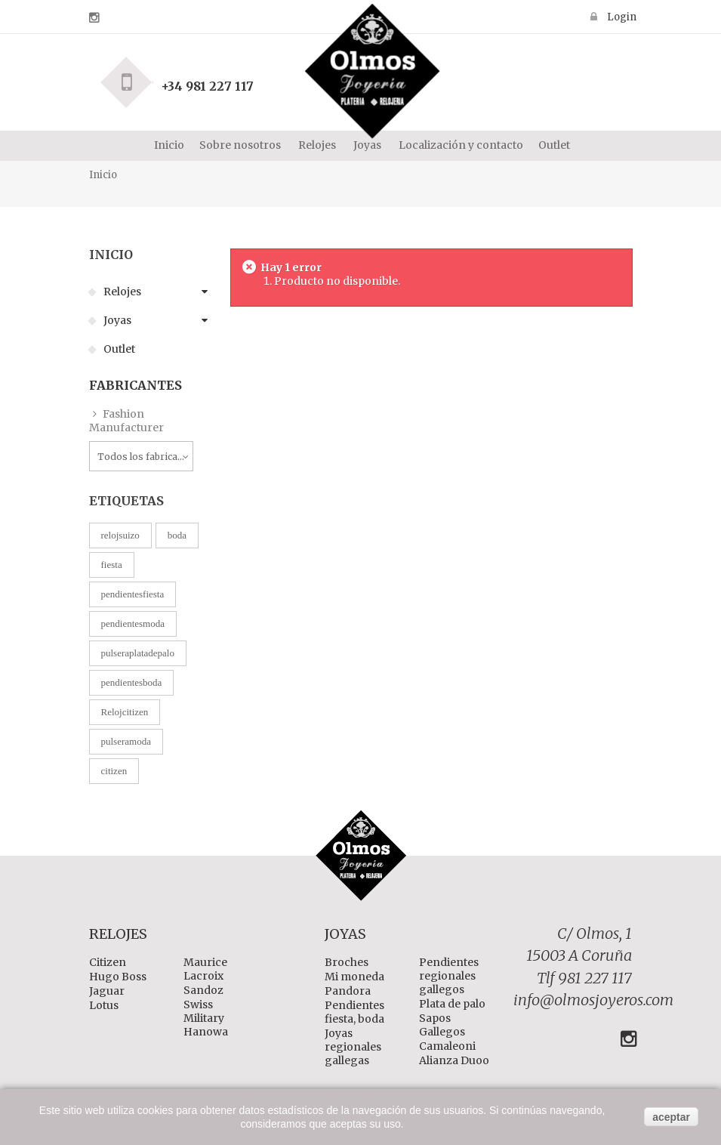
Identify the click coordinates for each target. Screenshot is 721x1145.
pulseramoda (126, 741)
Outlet (554, 145)
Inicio (168, 145)
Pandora (348, 991)
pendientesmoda (133, 623)
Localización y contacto (459, 145)
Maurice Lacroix (205, 969)
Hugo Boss (117, 976)
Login (620, 16)
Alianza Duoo (454, 1060)
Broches (346, 962)
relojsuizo (120, 535)
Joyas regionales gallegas (353, 1046)
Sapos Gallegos (442, 1025)
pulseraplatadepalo (137, 653)
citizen (114, 770)
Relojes (121, 291)
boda (177, 535)
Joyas (116, 320)
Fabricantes (135, 385)
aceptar (671, 1117)
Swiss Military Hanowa (205, 1018)
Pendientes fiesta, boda (354, 1012)
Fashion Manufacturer (126, 420)
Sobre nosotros (240, 145)
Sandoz (203, 990)
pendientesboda (131, 682)
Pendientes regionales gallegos (449, 975)
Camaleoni (447, 1046)
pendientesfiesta (133, 594)
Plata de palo (452, 1004)
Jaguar (107, 991)
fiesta (111, 564)
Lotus (104, 1005)
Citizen (107, 962)
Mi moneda (354, 976)
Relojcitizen (125, 712)
